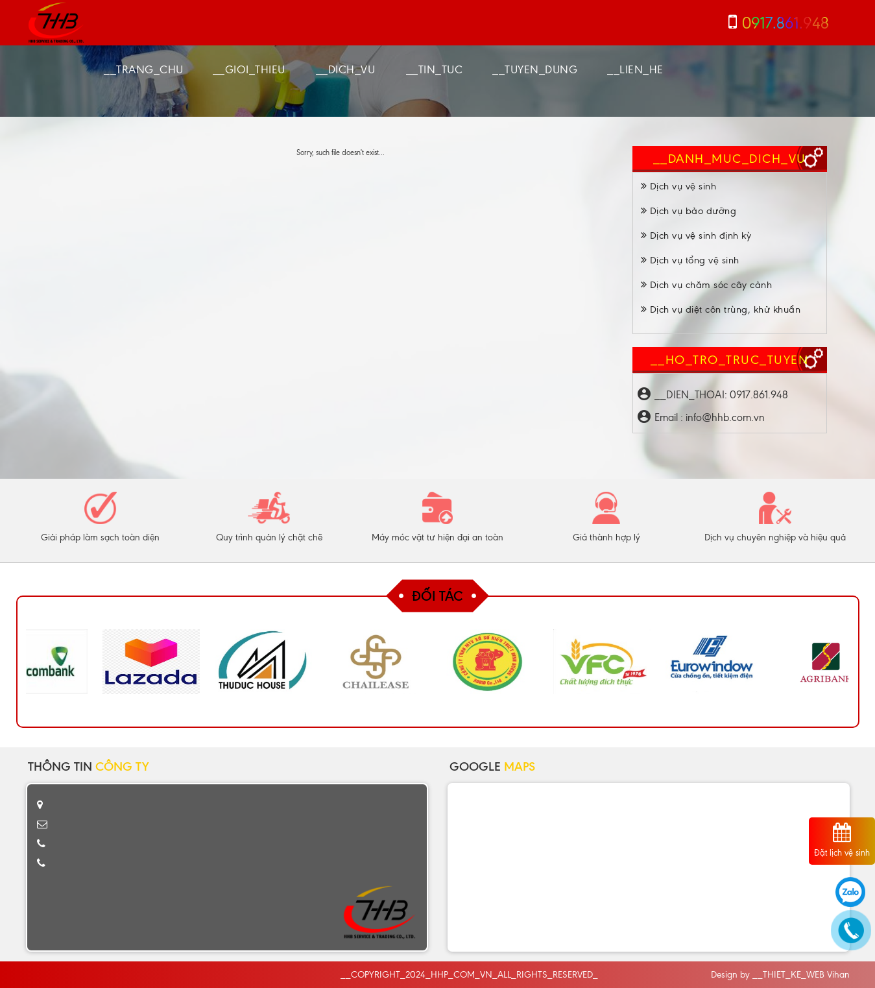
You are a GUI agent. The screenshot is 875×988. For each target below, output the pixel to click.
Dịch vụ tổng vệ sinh (690, 260)
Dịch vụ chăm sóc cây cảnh (707, 285)
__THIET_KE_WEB (788, 974)
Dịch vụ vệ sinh (679, 186)
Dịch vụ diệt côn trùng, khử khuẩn (721, 309)
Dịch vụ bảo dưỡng (689, 211)
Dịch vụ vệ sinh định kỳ (696, 235)
